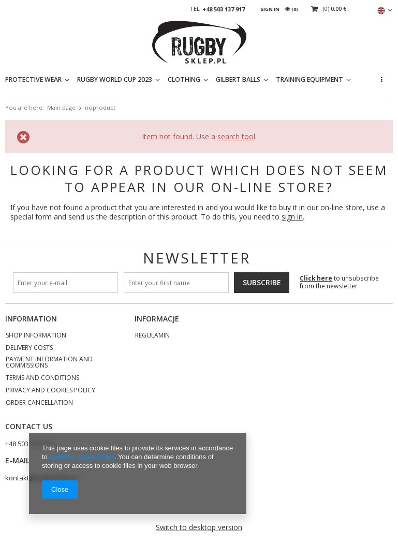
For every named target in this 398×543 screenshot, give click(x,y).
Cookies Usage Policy (81, 457)
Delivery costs (29, 348)
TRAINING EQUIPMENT (309, 79)
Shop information (36, 336)
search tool (236, 136)
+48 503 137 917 (223, 9)
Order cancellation (39, 403)
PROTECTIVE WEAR (33, 79)
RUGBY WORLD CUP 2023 (114, 79)
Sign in (269, 9)
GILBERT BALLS (238, 79)
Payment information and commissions (49, 363)
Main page (61, 107)
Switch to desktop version (199, 527)
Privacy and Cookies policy (50, 390)
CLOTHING (184, 79)
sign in (292, 217)
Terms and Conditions (42, 378)
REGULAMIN (152, 336)
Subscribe (262, 282)
